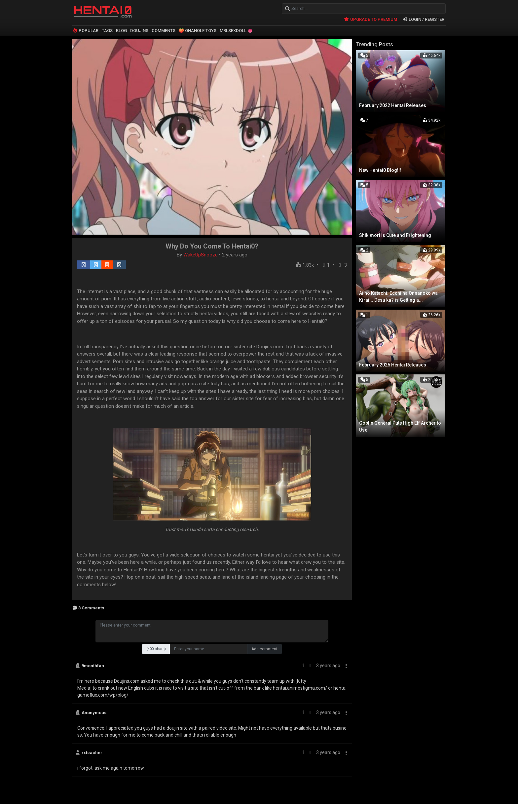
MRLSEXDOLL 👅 (236, 30)
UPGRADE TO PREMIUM (370, 19)
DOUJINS (139, 30)
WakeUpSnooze (201, 254)
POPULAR (85, 30)
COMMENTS (163, 30)
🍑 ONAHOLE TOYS (197, 30)
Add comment (264, 648)
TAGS (107, 30)
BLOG (121, 30)
